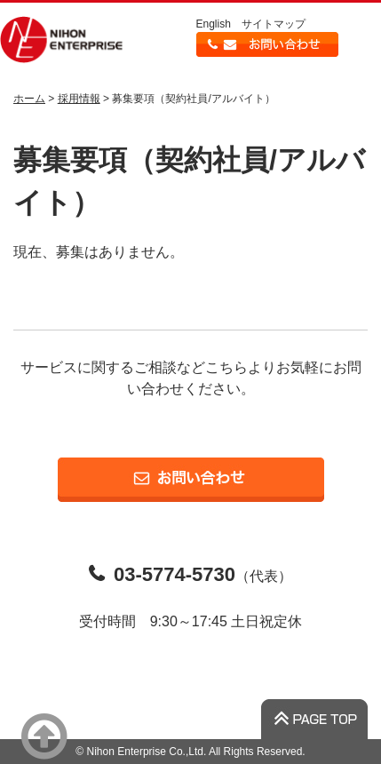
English (213, 24)
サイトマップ (274, 24)
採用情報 (79, 98)
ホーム (29, 98)
